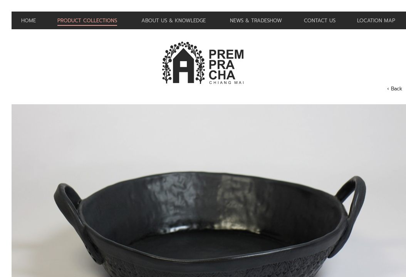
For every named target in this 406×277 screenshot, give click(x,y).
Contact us (320, 20)
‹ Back (394, 88)
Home (28, 20)
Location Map (376, 20)
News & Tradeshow (256, 20)
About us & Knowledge (173, 20)
